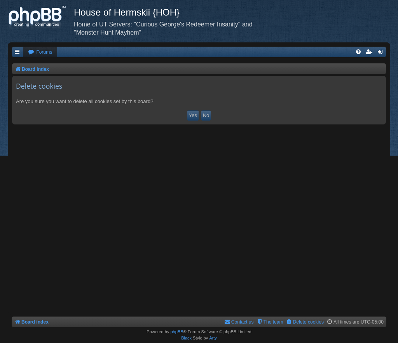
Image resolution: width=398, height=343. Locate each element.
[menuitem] (40, 52)
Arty (213, 338)
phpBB (176, 331)
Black (186, 338)
